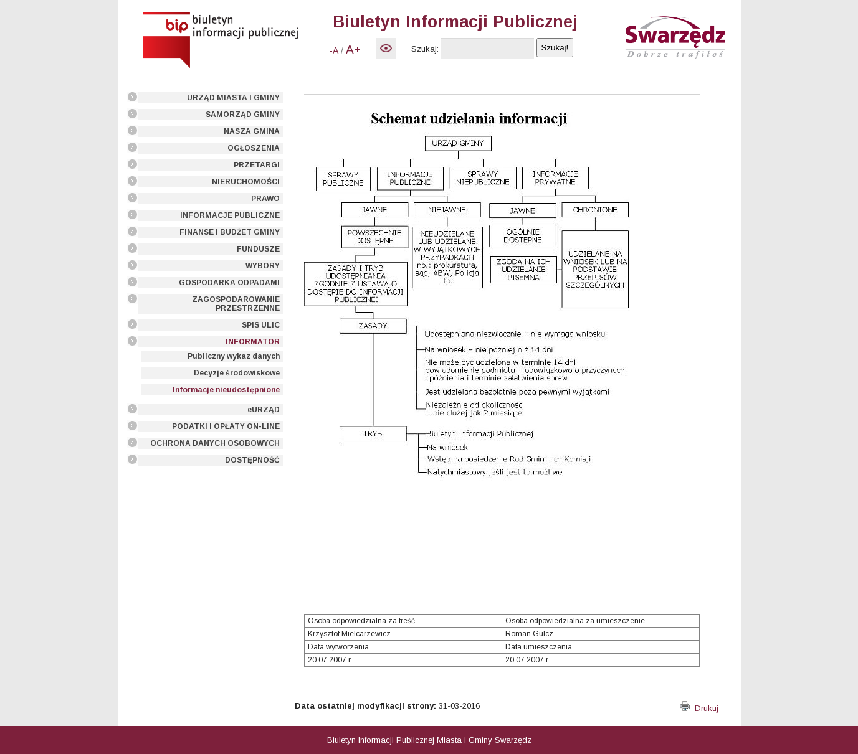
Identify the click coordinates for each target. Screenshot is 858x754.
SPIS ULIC (261, 325)
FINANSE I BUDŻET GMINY (229, 232)
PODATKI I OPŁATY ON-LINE (226, 426)
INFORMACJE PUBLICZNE (230, 215)
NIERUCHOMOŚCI (246, 181)
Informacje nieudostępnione (226, 389)
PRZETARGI (257, 165)
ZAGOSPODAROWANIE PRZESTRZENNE (236, 304)
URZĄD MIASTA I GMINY (233, 97)
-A (334, 50)
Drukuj (699, 708)
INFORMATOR (253, 341)
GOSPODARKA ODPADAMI (229, 282)
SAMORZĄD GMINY (243, 114)
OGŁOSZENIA (253, 148)
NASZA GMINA (252, 131)
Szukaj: (425, 49)
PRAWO (265, 198)
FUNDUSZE (258, 249)
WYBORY (262, 266)
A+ (353, 49)
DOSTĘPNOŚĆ (252, 460)
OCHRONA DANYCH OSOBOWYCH (215, 443)
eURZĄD (263, 409)
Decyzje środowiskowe (237, 373)
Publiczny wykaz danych (234, 356)
